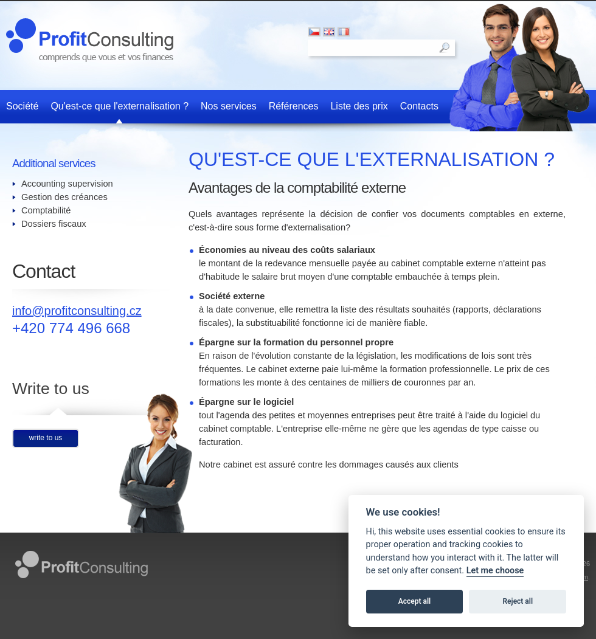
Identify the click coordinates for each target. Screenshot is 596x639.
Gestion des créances (64, 197)
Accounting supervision (67, 183)
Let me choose (495, 570)
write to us (46, 437)
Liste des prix (358, 106)
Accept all (414, 601)
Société (22, 106)
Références (294, 106)
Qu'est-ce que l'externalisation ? (119, 106)
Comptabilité (46, 210)
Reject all (518, 601)
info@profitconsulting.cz (77, 310)
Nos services (229, 106)
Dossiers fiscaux (53, 224)
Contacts (419, 106)
